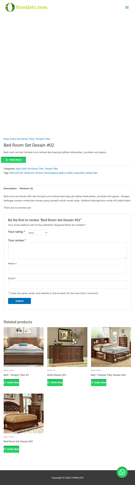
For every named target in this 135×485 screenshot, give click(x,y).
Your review (17, 240)
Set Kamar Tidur (25, 138)
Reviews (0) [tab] (26, 188)
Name (12, 263)
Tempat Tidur (42, 138)
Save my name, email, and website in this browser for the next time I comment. (55, 293)
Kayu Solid (9, 138)
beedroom (29, 173)
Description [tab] (10, 188)
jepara (62, 173)
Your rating (16, 232)
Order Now (15, 159)
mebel (69, 173)
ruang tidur (78, 173)
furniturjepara (51, 173)
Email (12, 278)
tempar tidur (91, 173)
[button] (67, 160)
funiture (39, 173)
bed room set (16, 173)
